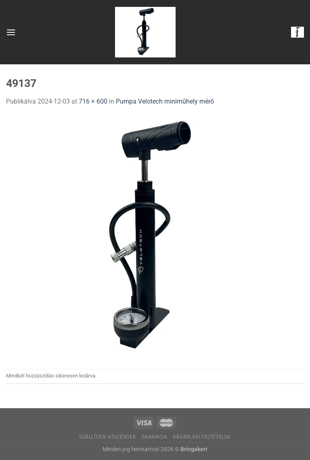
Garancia (155, 437)
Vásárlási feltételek (202, 437)
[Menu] (11, 32)
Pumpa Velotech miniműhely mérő (165, 101)
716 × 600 (93, 101)
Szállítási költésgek (107, 437)
